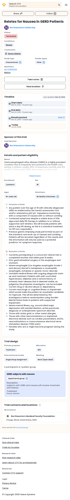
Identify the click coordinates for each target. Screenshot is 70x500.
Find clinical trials (10, 442)
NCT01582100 (10, 69)
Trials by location (10, 447)
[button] (9, 45)
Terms (5, 488)
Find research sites (11, 457)
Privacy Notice (9, 483)
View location (35, 86)
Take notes (35, 79)
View (61, 117)
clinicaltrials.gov (22, 427)
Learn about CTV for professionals (19, 462)
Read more (35, 176)
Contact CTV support (13, 473)
